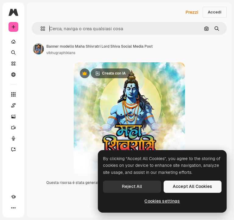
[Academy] (13, 197)
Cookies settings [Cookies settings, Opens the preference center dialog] (162, 201)
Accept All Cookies (192, 186)
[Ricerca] (13, 52)
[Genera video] (13, 127)
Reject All (132, 186)
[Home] (13, 41)
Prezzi (192, 12)
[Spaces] (13, 105)
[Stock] (13, 63)
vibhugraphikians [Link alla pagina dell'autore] (60, 52)
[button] (40, 28)
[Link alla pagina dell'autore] (38, 48)
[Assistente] (13, 149)
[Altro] (13, 208)
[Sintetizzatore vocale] (13, 138)
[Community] (13, 74)
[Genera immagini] (13, 116)
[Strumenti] (13, 94)
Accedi (215, 12)
